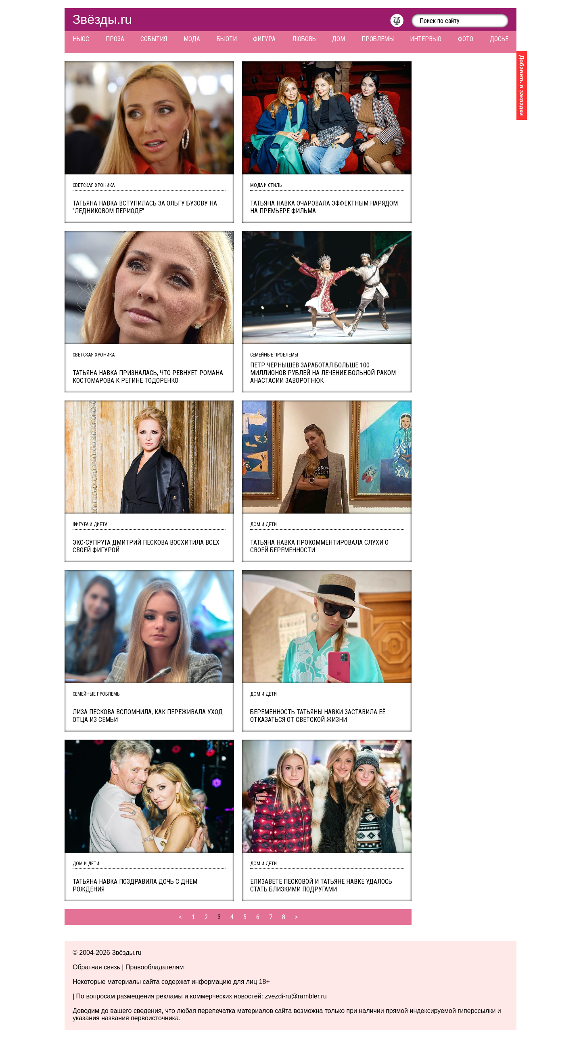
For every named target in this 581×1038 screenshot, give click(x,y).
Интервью (425, 39)
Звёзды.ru (102, 19)
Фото (465, 39)
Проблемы (378, 39)
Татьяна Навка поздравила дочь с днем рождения (135, 885)
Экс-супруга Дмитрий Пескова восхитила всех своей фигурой (146, 546)
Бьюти (227, 39)
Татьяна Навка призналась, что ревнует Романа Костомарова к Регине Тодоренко (148, 376)
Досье (499, 39)
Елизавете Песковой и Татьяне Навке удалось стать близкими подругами (321, 885)
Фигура (264, 39)
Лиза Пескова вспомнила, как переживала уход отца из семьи (148, 715)
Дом (338, 39)
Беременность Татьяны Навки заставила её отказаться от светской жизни (317, 715)
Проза (115, 39)
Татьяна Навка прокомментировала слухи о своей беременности (319, 546)
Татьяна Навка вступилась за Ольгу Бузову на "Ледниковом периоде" (145, 207)
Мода (192, 39)
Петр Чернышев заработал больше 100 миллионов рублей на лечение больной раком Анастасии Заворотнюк (323, 372)
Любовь (304, 39)
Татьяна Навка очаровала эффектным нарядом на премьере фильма (324, 207)
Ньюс (81, 39)
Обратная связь (96, 967)
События (153, 39)
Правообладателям (154, 967)
